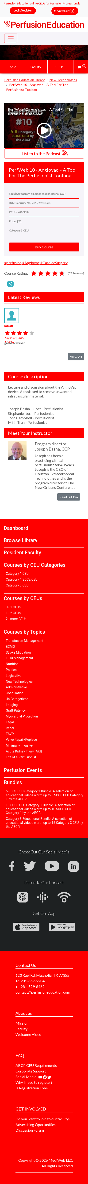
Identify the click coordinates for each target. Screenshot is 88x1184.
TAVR (10, 734)
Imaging (12, 705)
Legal (10, 722)
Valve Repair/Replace (21, 739)
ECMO (10, 646)
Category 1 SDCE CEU (22, 579)
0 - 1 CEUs (13, 607)
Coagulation (14, 693)
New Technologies (19, 681)
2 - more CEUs (16, 619)
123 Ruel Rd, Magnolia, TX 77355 (42, 975)
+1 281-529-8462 (30, 986)
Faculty (21, 1028)
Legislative (14, 676)
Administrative (16, 687)
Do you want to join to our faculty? (42, 1119)
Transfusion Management (24, 641)
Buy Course (44, 247)
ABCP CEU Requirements (36, 1065)
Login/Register (23, 10)
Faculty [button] (36, 67)
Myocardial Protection (22, 716)
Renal (10, 728)
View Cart (65, 11)
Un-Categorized (17, 699)
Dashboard (16, 528)
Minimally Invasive (19, 745)
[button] (82, 66)
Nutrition (12, 664)
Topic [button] (12, 67)
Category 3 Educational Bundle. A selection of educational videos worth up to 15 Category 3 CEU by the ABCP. (44, 823)
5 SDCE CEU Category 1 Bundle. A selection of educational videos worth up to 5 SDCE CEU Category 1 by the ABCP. (44, 795)
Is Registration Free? (32, 1088)
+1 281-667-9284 (30, 981)
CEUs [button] (59, 67)
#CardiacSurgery (54, 262)
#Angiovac (31, 262)
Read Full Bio (68, 497)
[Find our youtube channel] (40, 1076)
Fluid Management (19, 658)
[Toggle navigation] (10, 38)
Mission (21, 1023)
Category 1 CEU (17, 573)
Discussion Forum (29, 1130)
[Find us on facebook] (45, 1076)
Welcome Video (28, 1034)
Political (12, 670)
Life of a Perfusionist (21, 757)
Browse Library (20, 540)
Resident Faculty (22, 552)
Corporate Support (30, 1071)
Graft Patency (16, 710)
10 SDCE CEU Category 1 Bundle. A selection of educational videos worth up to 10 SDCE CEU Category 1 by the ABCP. (40, 809)
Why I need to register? (34, 1082)
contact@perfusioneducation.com (42, 992)
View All (76, 357)
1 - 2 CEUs (13, 613)
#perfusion (13, 262)
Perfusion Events (23, 770)
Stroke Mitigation (18, 652)
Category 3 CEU (17, 585)
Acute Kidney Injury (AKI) (24, 751)
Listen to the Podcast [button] (45, 153)
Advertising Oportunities (35, 1124)
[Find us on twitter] (49, 1076)
